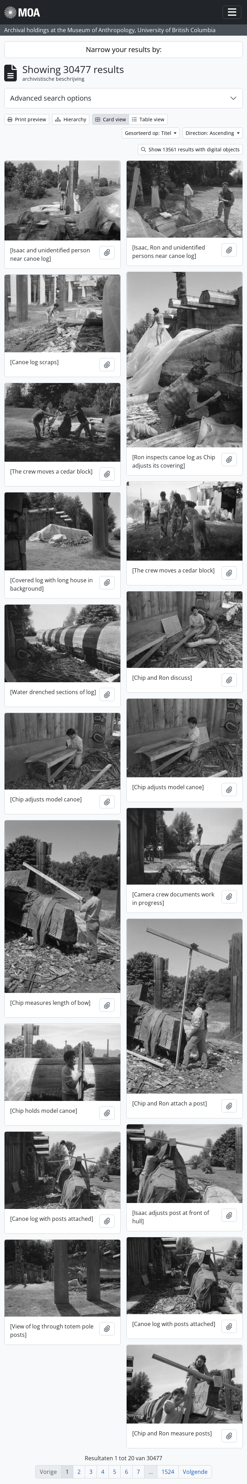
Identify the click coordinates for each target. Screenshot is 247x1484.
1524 (168, 1472)
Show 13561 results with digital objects (190, 149)
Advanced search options (50, 98)
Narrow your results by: (124, 49)
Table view (148, 119)
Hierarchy (70, 119)
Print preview (26, 119)
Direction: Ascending (210, 133)
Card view (110, 119)
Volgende (195, 1472)
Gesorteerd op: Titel (149, 133)
